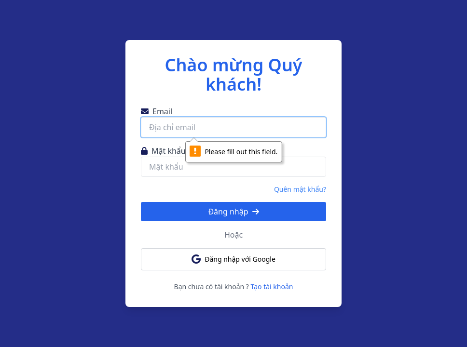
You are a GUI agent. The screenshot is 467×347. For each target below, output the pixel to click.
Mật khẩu (163, 151)
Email (156, 111)
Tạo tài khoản (272, 286)
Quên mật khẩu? (300, 189)
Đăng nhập (233, 211)
